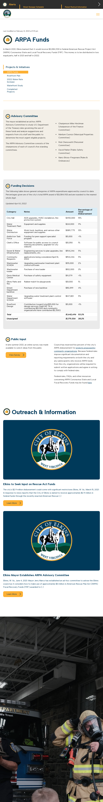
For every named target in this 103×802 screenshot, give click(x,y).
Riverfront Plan (13, 76)
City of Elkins (7, 14)
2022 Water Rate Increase (15, 80)
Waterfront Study (15, 85)
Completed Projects (12, 90)
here (90, 382)
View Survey (14, 355)
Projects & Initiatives (18, 67)
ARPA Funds (12, 72)
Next (97, 4)
